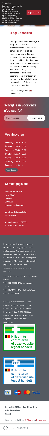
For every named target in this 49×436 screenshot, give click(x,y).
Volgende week (11, 170)
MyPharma (29, 420)
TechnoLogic (41, 420)
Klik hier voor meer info (10, 22)
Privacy (8, 413)
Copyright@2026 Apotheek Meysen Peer (21, 407)
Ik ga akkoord (34, 12)
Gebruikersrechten (12, 410)
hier (30, 90)
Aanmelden (22, 427)
